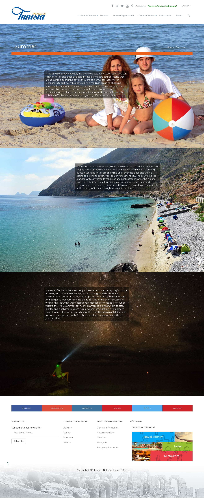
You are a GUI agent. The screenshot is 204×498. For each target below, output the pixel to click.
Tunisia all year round (123, 15)
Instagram (87, 407)
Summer (68, 436)
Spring (66, 431)
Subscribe (18, 440)
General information (107, 426)
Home (170, 46)
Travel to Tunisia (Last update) (160, 6)
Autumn (67, 426)
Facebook (26, 407)
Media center (165, 15)
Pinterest (177, 407)
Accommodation (106, 431)
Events (179, 15)
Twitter (147, 407)
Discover (104, 15)
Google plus (57, 407)
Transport (102, 441)
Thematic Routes (146, 15)
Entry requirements (107, 446)
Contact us (138, 6)
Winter (67, 441)
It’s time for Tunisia (87, 15)
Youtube (117, 407)
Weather (101, 436)
